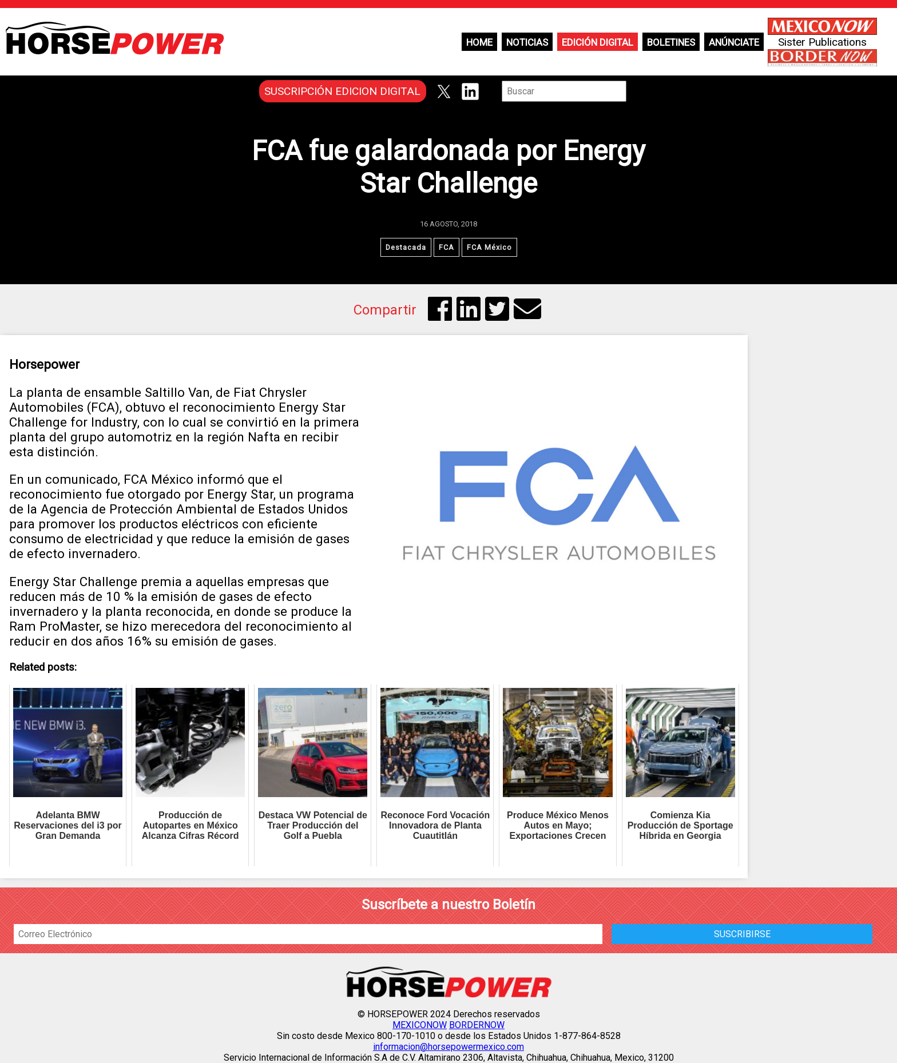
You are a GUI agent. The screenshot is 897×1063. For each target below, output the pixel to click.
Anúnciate (734, 42)
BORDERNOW (477, 1025)
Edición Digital (597, 42)
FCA (446, 247)
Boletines (671, 42)
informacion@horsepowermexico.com (448, 1046)
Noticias (527, 42)
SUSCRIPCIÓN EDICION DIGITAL (342, 91)
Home (479, 42)
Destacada (406, 247)
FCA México (489, 247)
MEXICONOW (419, 1025)
